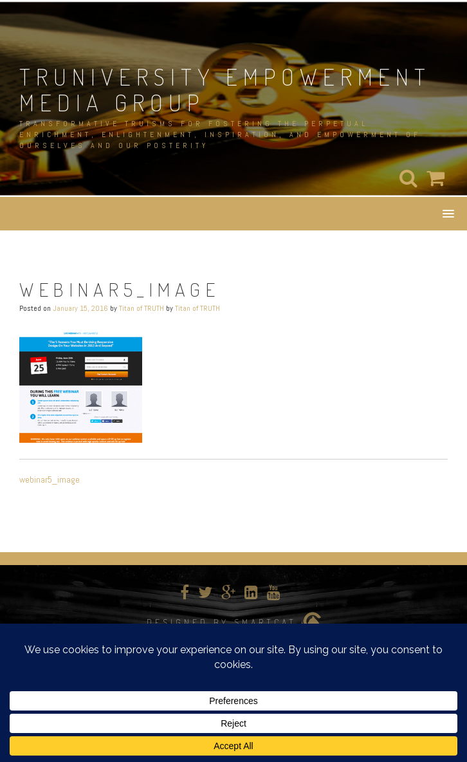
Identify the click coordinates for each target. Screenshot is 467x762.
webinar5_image (49, 479)
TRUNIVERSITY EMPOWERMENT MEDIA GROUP (225, 89)
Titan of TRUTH (141, 308)
